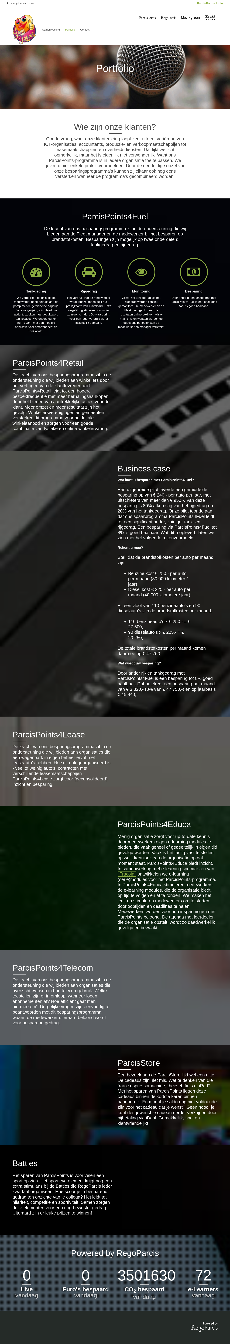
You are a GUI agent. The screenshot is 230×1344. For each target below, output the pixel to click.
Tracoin (127, 873)
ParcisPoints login (210, 3)
